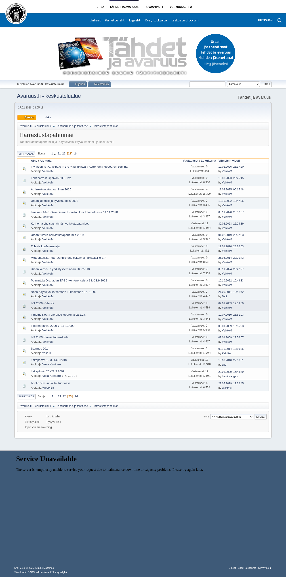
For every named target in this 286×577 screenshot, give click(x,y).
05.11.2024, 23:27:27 (231, 269)
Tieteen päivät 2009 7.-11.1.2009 (52, 325)
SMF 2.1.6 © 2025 (24, 568)
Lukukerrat (208, 160)
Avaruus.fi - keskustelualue (49, 96)
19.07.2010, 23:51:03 (231, 314)
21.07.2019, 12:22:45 (231, 383)
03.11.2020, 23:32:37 (231, 212)
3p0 (224, 364)
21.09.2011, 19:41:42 (231, 292)
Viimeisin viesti (229, 160)
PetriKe (226, 353)
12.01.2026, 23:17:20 (231, 166)
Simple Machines (44, 568)
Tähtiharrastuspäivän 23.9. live (51, 178)
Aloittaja (48, 160)
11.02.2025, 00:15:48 (231, 189)
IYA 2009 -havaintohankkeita (50, 337)
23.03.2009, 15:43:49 (231, 371)
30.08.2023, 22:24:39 (231, 223)
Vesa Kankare (51, 364)
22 (63, 153)
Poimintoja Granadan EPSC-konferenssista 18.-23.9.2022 (69, 280)
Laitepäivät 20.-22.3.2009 (47, 371)
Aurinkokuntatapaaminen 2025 (51, 189)
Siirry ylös (26, 396)
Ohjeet (232, 568)
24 (76, 153)
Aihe (34, 160)
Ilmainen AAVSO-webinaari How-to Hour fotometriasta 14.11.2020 (74, 212)
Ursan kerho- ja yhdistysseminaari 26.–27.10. (60, 269)
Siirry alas (26, 153)
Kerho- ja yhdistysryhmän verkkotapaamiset (60, 223)
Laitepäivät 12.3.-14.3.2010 (49, 360)
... (55, 153)
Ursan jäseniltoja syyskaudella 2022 (54, 200)
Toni (224, 296)
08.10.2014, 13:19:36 (231, 348)
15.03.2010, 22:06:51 (231, 360)
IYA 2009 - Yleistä (42, 303)
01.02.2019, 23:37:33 (231, 235)
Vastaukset (190, 160)
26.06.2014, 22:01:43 (231, 257)
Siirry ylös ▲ (265, 568)
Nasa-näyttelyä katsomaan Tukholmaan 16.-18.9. (63, 292)
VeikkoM (47, 171)
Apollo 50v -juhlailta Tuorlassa (50, 383)
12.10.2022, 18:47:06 (231, 200)
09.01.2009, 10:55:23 (231, 326)
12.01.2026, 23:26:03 (231, 246)
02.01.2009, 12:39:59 (231, 303)
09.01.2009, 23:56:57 (231, 337)
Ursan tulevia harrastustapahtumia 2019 (57, 235)
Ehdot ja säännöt (247, 568)
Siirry (206, 416)
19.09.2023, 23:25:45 (231, 178)
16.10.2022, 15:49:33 (231, 280)
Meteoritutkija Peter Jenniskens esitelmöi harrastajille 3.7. (69, 257)
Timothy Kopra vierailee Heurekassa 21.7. (58, 314)
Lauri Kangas (230, 376)
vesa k (46, 353)
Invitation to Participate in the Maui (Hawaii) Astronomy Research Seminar (79, 166)
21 (59, 153)
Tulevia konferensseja (45, 246)
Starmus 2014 (40, 348)
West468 (48, 387)
